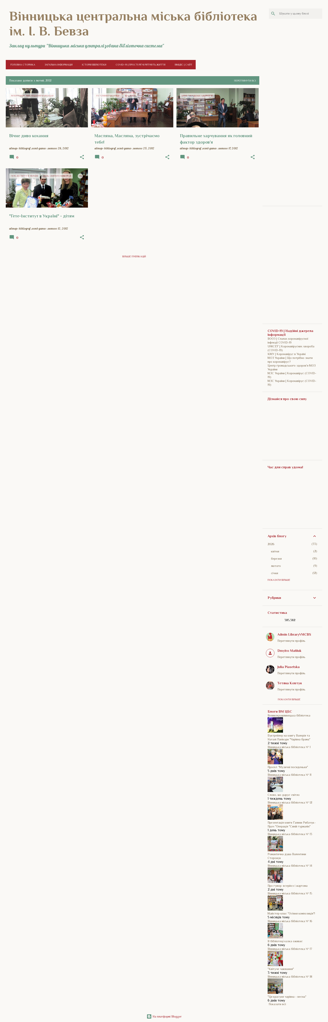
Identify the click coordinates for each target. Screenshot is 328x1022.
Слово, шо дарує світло (284, 794)
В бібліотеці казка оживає (285, 941)
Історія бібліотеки (93, 64)
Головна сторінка (21, 64)
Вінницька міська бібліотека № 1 (289, 747)
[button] (82, 157)
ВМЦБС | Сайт (182, 64)
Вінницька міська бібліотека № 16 (290, 921)
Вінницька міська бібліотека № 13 (290, 834)
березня (276, 558)
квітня (275, 551)
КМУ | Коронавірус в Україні (287, 354)
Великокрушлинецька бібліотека (289, 715)
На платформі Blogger (164, 1016)
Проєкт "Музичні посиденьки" (288, 767)
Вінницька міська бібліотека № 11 (289, 774)
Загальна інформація (57, 64)
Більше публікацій (134, 256)
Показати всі (277, 1004)
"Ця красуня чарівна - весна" (287, 996)
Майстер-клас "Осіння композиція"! (291, 913)
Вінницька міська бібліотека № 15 (290, 893)
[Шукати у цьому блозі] (299, 14)
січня (274, 573)
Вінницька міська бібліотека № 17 (290, 949)
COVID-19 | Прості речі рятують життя (139, 64)
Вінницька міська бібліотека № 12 (290, 802)
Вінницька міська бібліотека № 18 (290, 976)
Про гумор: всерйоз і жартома (288, 885)
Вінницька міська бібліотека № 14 (290, 865)
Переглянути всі (245, 80)
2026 (271, 544)
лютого (276, 566)
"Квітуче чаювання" (281, 969)
